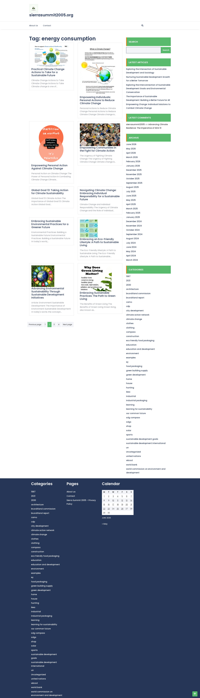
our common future (136, 413)
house (129, 383)
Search (133, 41)
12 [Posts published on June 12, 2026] (122, 500)
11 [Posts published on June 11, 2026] (117, 500)
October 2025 (133, 178)
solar (128, 430)
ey (127, 362)
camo (129, 302)
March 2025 (132, 208)
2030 (128, 285)
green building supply (137, 370)
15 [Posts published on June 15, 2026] (104, 504)
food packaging (134, 366)
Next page (67, 324)
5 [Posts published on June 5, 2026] (122, 496)
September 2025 (134, 183)
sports (129, 434)
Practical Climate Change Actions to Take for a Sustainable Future (47, 72)
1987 (128, 276)
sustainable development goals (142, 439)
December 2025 (134, 170)
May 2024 (131, 251)
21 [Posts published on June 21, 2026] (131, 504)
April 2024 (131, 255)
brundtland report (135, 297)
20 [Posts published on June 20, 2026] (127, 504)
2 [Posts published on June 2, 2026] (108, 496)
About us (33, 25)
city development (135, 310)
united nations (133, 456)
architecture (132, 289)
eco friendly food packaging (140, 340)
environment (132, 353)
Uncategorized (133, 451)
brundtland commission (138, 293)
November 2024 (134, 225)
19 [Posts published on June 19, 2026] (122, 504)
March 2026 (132, 157)
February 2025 (133, 212)
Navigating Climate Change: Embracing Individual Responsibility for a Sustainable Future (100, 194)
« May (105, 523)
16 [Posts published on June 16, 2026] (109, 504)
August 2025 (132, 187)
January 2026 (133, 165)
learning (130, 404)
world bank (131, 464)
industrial (131, 396)
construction (132, 336)
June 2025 (131, 195)
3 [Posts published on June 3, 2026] (113, 496)
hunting (130, 387)
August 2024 (132, 238)
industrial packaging (136, 400)
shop (128, 426)
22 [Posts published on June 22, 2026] (104, 508)
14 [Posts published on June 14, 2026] (131, 500)
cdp (128, 306)
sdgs (128, 422)
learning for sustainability (139, 409)
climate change (134, 319)
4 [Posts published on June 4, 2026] (117, 496)
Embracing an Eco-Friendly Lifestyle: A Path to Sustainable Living (99, 242)
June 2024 (131, 247)
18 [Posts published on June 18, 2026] (118, 504)
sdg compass (133, 417)
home (129, 379)
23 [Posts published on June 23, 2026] (109, 508)
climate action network (137, 314)
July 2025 (131, 191)
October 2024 (133, 230)
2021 (128, 280)
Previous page (35, 324)
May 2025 (131, 200)
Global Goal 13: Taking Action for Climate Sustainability (49, 191)
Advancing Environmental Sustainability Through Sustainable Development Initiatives (47, 293)
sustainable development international (146, 443)
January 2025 (133, 217)
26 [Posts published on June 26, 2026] (122, 508)
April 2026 (131, 153)
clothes (130, 323)
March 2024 (132, 260)
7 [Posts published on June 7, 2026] (131, 496)
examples (131, 357)
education (131, 345)
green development (136, 374)
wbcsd (129, 460)
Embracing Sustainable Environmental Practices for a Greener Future (49, 224)
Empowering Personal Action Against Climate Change (49, 167)
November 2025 (134, 174)
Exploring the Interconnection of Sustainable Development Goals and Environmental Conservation (148, 89)
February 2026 (133, 161)
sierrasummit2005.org (51, 15)
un (127, 447)
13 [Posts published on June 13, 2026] (126, 500)
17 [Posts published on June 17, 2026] (113, 504)
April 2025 (131, 204)
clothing (130, 327)
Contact (47, 25)
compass (131, 332)
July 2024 (131, 243)
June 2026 (131, 144)
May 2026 (131, 148)
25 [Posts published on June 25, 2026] (118, 508)
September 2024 (134, 234)
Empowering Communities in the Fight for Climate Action (98, 149)
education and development (140, 349)
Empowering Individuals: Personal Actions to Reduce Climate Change (97, 100)
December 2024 (134, 221)
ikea (128, 392)
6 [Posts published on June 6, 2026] (126, 496)
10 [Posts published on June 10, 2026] (113, 500)
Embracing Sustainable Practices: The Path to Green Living (97, 296)
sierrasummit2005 (135, 124)
